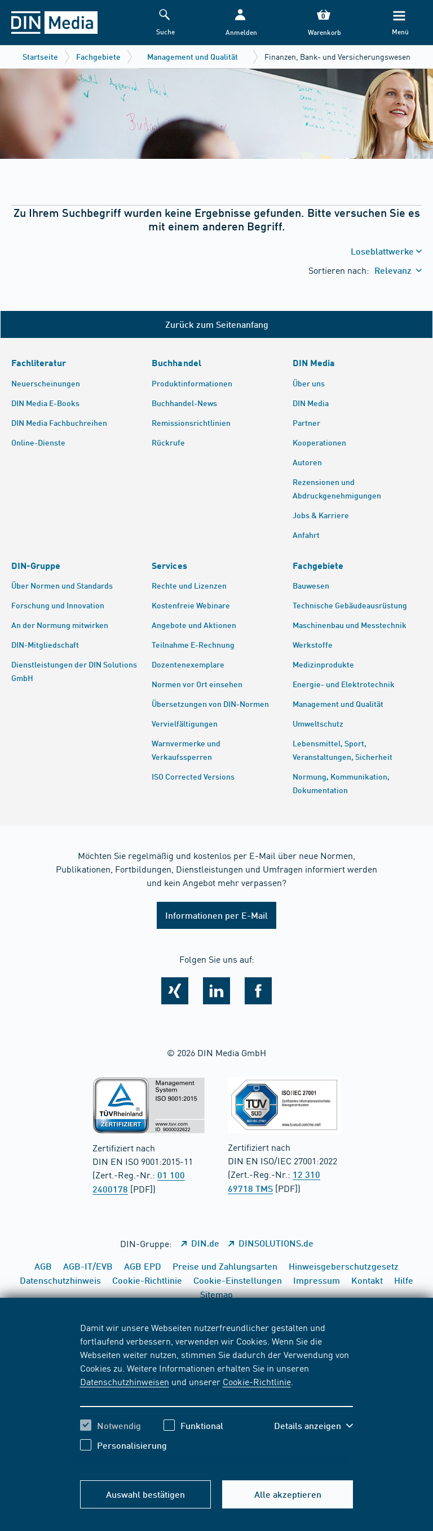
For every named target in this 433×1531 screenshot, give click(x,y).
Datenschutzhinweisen (124, 1381)
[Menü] (399, 23)
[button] (240, 23)
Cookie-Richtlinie (257, 1381)
